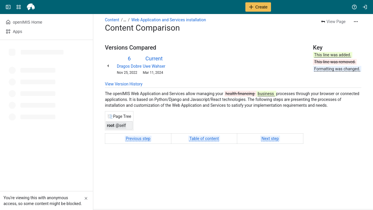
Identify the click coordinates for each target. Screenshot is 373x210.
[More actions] (355, 21)
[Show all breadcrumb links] (124, 20)
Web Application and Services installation (168, 20)
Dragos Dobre (129, 66)
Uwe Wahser (154, 66)
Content (112, 20)
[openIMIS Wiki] (27, 7)
